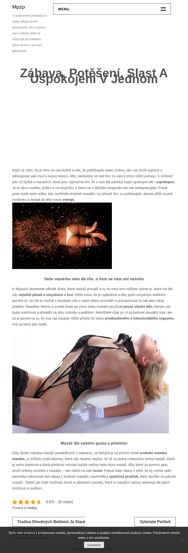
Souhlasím (94, 545)
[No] (181, 540)
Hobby (32, 508)
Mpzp (18, 7)
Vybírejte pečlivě (155, 522)
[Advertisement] (94, 124)
